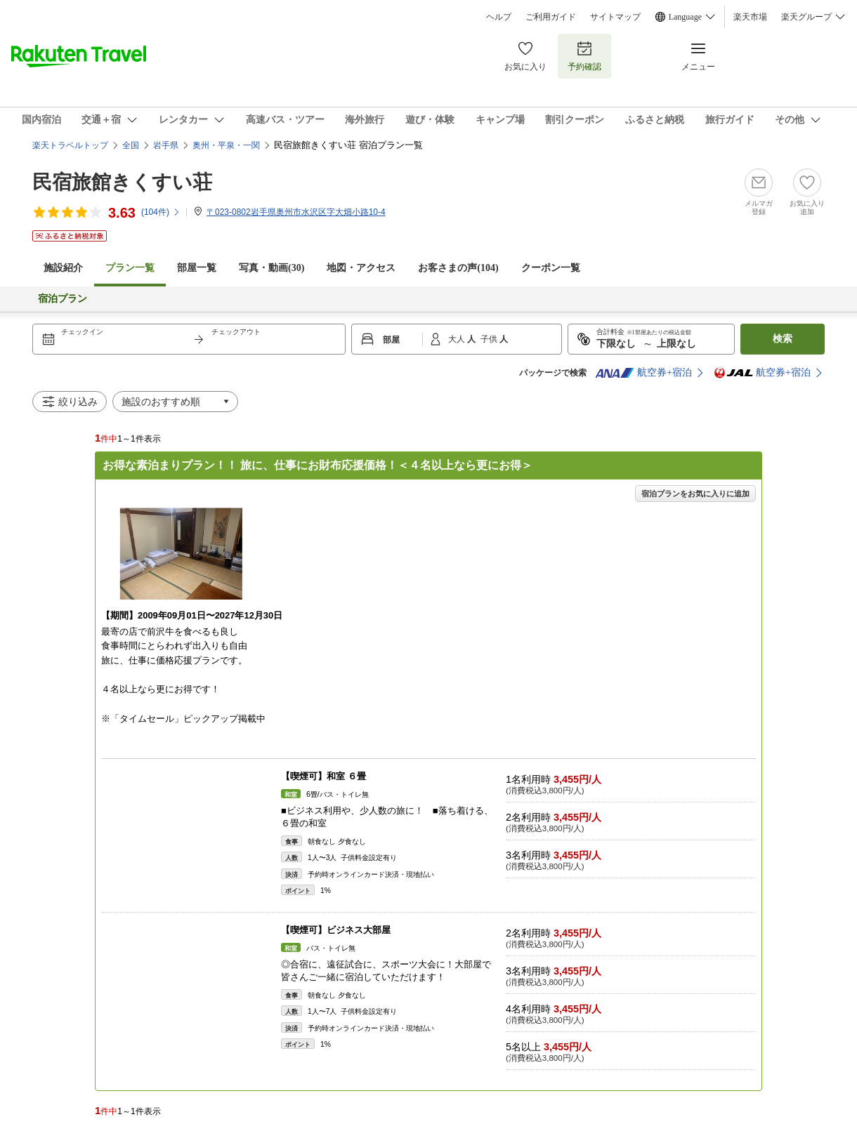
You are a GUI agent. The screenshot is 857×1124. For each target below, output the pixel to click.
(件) (161, 212)
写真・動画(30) (271, 268)
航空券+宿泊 (643, 372)
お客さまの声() (458, 268)
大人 (457, 339)
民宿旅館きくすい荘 (122, 182)
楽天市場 (750, 17)
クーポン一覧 (550, 268)
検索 (782, 338)
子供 (489, 339)
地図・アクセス (361, 268)
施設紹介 (63, 268)
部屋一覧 (196, 268)
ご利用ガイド (550, 17)
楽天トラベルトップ (70, 145)
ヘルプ (498, 17)
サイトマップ (615, 17)
